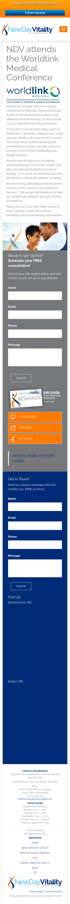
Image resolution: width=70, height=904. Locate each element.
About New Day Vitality (35, 848)
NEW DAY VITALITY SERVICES (35, 853)
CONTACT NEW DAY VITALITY (35, 863)
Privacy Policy (37, 891)
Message (14, 344)
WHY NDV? (20, 439)
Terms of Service (54, 891)
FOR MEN (19, 428)
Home (35, 843)
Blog (35, 868)
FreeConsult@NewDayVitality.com (35, 799)
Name (12, 288)
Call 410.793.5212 (35, 12)
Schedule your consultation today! (35, 3)
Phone (13, 326)
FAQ (35, 858)
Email (12, 307)
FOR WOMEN (22, 417)
